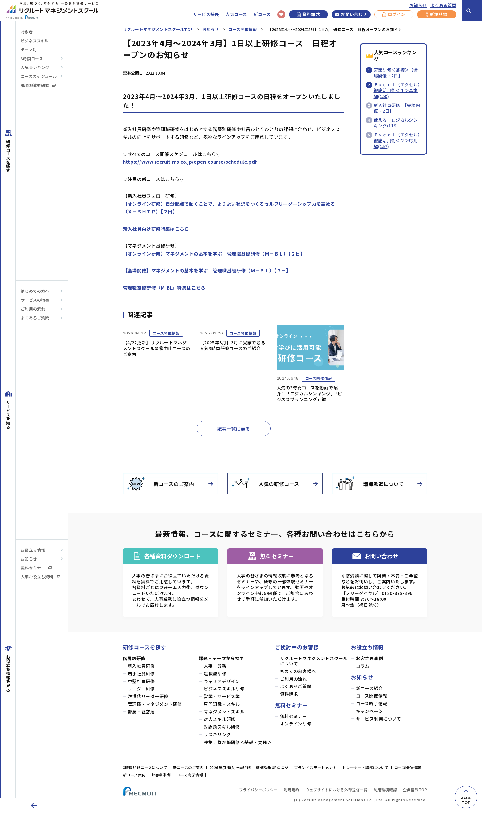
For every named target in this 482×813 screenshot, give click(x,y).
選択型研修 (215, 673)
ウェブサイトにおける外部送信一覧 (337, 789)
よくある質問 (443, 5)
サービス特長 (206, 14)
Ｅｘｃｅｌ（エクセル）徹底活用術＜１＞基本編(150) (397, 90)
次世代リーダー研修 (148, 696)
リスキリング (217, 734)
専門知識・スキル (222, 704)
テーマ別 (29, 50)
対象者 (27, 32)
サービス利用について (378, 718)
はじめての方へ (35, 291)
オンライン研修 (296, 723)
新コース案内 (134, 774)
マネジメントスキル (224, 711)
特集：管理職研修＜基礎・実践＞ (238, 742)
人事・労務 (215, 666)
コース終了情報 (371, 703)
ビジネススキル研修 (224, 688)
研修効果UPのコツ (272, 767)
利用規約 (291, 789)
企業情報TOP (415, 789)
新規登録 (436, 14)
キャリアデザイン (222, 681)
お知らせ (418, 5)
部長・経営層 (141, 711)
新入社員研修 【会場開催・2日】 (397, 108)
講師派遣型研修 (38, 85)
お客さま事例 (369, 658)
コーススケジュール (39, 76)
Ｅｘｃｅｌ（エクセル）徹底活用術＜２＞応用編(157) (397, 140)
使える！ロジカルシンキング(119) (396, 123)
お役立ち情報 (33, 550)
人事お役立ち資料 (40, 577)
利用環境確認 (385, 789)
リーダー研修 (141, 688)
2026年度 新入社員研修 (230, 767)
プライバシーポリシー (258, 789)
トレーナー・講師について (365, 767)
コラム (362, 666)
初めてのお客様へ (298, 671)
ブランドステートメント (315, 767)
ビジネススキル (35, 41)
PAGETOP (465, 800)
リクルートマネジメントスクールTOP (158, 29)
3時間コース (32, 58)
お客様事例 (161, 774)
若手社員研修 (141, 673)
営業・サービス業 (222, 696)
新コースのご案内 (188, 767)
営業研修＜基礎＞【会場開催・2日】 (396, 73)
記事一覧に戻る (233, 428)
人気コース (236, 14)
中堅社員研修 (141, 681)
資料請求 (308, 14)
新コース (262, 14)
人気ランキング (35, 67)
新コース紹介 (369, 688)
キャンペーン (369, 711)
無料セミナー (36, 568)
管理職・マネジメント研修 (155, 704)
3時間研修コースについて (145, 767)
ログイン (393, 14)
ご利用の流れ (33, 309)
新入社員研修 (141, 666)
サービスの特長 (35, 300)
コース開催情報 (242, 29)
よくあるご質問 (35, 318)
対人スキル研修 (219, 719)
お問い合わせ (351, 14)
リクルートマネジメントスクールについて (314, 661)
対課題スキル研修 (222, 726)
